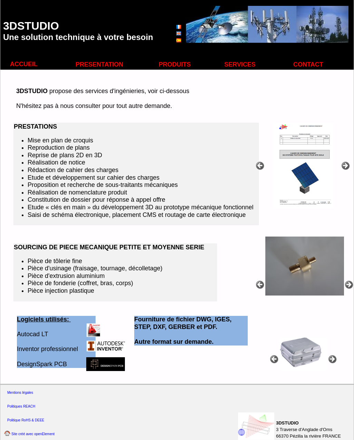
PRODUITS (175, 64)
